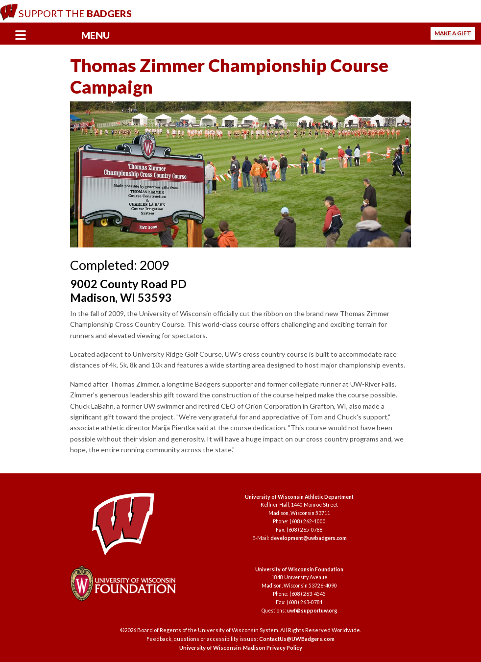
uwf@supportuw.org (312, 610)
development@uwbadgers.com (308, 538)
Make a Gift (452, 33)
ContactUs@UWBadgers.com (297, 639)
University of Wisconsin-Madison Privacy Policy (240, 647)
